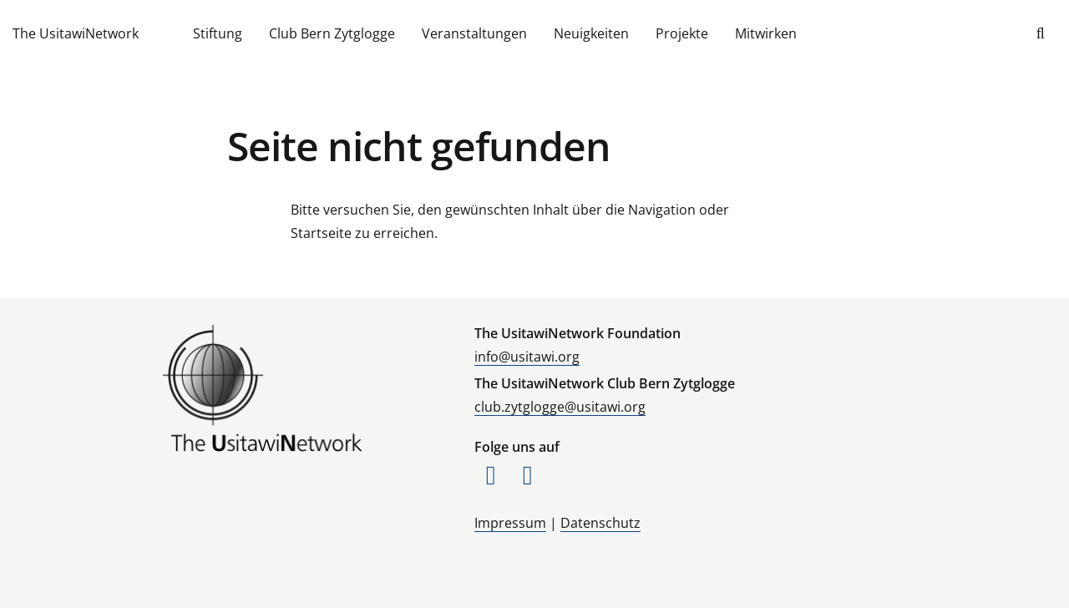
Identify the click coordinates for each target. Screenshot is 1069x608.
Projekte (682, 33)
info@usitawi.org (527, 356)
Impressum (510, 523)
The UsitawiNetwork (76, 33)
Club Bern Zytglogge (332, 33)
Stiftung (217, 33)
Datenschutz (600, 523)
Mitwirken (766, 33)
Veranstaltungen (474, 33)
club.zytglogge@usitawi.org (560, 407)
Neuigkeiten (591, 33)
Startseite (321, 233)
